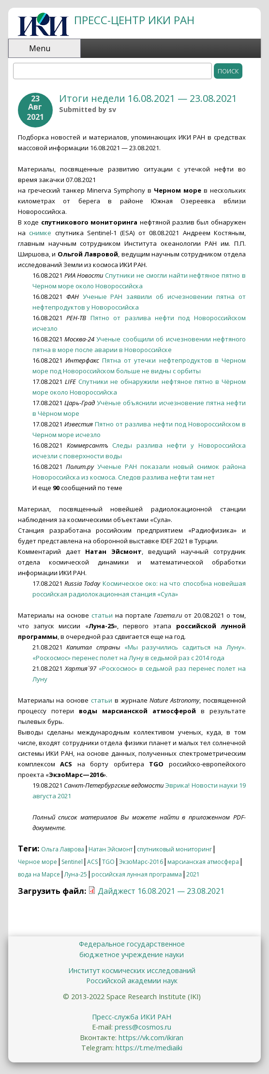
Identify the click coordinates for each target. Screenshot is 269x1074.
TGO (108, 862)
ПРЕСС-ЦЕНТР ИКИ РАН (134, 20)
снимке (40, 232)
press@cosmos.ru (143, 1027)
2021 (193, 874)
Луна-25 (75, 874)
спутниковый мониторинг (174, 849)
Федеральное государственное (132, 943)
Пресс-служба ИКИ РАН (131, 1016)
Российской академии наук (132, 980)
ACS (92, 862)
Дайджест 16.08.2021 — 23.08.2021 (161, 891)
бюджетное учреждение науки (131, 954)
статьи (102, 615)
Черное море (37, 862)
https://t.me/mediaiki (149, 1047)
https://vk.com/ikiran (151, 1037)
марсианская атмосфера (203, 862)
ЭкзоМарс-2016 (141, 862)
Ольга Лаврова (62, 849)
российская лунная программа (136, 874)
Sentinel (72, 862)
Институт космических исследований (131, 970)
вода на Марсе (39, 874)
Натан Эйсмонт (111, 849)
